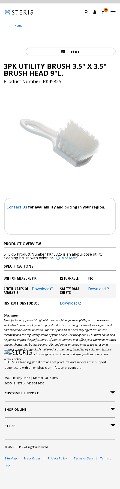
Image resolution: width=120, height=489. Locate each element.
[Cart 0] (103, 11)
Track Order (32, 458)
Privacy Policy (57, 458)
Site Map (11, 458)
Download (42, 289)
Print (73, 52)
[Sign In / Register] (94, 12)
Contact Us (17, 207)
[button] (89, 17)
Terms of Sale (83, 458)
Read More (68, 258)
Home (18, 25)
